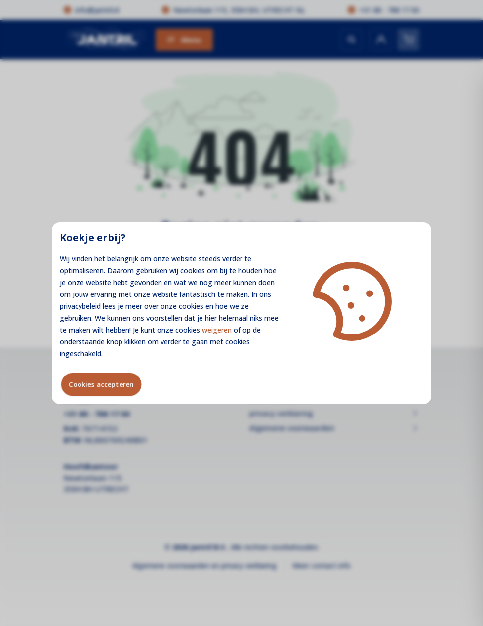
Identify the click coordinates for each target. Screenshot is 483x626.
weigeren (217, 329)
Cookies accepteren (101, 384)
